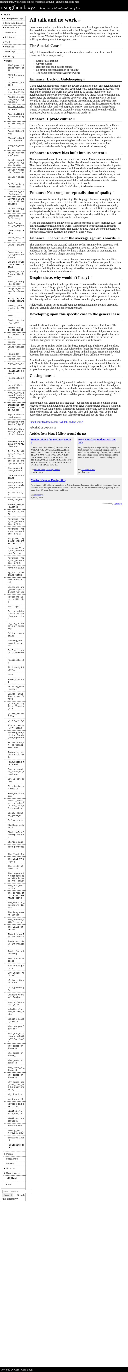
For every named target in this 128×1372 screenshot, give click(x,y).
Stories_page (15, 958)
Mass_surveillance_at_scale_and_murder (16, 550)
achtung (50, 1)
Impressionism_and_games (16, 471)
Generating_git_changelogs (16, 372)
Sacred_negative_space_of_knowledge (16, 878)
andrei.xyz (39, 494)
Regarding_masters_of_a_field (16, 858)
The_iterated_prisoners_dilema (16, 1030)
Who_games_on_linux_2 (16, 1209)
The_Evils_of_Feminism (16, 987)
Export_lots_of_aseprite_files (16, 309)
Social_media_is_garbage (16, 927)
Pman (10, 767)
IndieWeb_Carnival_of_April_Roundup (16, 502)
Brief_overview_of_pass (16, 172)
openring (118, 503)
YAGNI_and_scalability (16, 1275)
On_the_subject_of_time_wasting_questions (16, 699)
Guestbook (10, 34)
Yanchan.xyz (15, 1281)
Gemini (12, 356)
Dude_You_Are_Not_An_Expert (16, 252)
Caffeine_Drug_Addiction (16, 208)
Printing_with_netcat (16, 782)
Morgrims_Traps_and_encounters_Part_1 (16, 591)
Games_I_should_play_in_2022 (16, 348)
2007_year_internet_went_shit (16, 73)
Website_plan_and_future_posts (16, 1151)
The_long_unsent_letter (16, 1040)
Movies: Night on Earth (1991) (48, 480)
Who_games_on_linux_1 (16, 1201)
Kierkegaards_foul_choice (16, 532)
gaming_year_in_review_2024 (16, 1289)
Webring (39, 1)
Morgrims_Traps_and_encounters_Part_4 (16, 625)
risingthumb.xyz (9, 1)
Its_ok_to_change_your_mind (16, 524)
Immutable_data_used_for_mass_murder (16, 461)
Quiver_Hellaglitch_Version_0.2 (16, 803)
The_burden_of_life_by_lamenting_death (16, 1019)
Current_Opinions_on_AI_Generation (16, 226)
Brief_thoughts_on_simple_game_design (16, 181)
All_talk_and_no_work (16, 119)
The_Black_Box (16, 971)
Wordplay (12, 1339)
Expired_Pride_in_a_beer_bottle (16, 298)
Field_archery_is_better (16, 319)
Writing (9, 60)
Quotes (10, 1324)
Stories (10, 1329)
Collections (12, 29)
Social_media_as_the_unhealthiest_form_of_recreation (16, 915)
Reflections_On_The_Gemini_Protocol (16, 847)
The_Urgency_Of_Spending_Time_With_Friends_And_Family (16, 998)
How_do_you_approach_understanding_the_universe (16, 448)
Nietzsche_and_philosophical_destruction (16, 669)
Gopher (12, 386)
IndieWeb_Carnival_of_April (16, 479)
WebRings (10, 55)
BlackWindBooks (14, 23)
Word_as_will (15, 1251)
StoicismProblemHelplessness (16, 950)
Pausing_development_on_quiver (16, 731)
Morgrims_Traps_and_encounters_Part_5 (16, 636)
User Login (27, 1369)
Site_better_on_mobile (16, 896)
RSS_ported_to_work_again (16, 826)
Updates (9, 50)
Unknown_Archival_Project (16, 1134)
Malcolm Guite (88, 469)
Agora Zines (26, 1)
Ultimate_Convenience (16, 1117)
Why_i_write (15, 1246)
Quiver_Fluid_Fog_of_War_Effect (16, 791)
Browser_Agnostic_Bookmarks (16, 192)
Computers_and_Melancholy (16, 216)
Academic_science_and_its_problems (16, 109)
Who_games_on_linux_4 (16, 1226)
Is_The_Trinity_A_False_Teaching (16, 514)
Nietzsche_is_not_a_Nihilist (16, 680)
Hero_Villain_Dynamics (16, 437)
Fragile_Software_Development (16, 328)
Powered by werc (10, 1369)
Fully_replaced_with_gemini (16, 339)
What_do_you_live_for (16, 1170)
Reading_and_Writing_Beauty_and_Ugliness (16, 836)
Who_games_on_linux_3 (16, 1217)
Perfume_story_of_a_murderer (16, 742)
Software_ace (15, 933)
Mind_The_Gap (15, 566)
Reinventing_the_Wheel (16, 868)
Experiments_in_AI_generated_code (16, 286)
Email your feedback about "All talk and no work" (56, 422)
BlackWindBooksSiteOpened (16, 155)
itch (66, 1)
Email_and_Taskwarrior (16, 269)
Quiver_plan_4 (16, 819)
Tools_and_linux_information (16, 1074)
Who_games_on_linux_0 (16, 1193)
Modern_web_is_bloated (16, 573)
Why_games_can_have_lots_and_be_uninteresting (16, 1237)
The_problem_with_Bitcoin (16, 1048)
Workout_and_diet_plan (16, 1259)
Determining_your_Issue (16, 236)
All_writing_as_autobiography (16, 129)
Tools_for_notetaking (16, 1084)
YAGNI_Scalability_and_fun (16, 1267)
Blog (9, 65)
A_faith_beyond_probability (16, 100)
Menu (7, 14)
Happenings (14, 405)
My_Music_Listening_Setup (16, 651)
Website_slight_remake (16, 1162)
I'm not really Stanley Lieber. (47, 469)
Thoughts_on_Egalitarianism (16, 1065)
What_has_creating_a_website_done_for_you (16, 1181)
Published (12, 1318)
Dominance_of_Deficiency (16, 244)
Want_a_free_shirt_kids (16, 1142)
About (9, 1346)
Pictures (10, 39)
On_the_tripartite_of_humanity (16, 711)
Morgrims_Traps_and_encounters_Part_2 (16, 602)
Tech (7, 44)
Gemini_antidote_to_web (16, 363)
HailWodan (13, 400)
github (59, 1)
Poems (9, 1313)
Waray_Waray (13, 1334)
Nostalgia (13, 689)
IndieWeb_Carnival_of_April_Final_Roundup (16, 490)
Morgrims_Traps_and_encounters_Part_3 (16, 613)
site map (74, 1)
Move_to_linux (16, 644)
